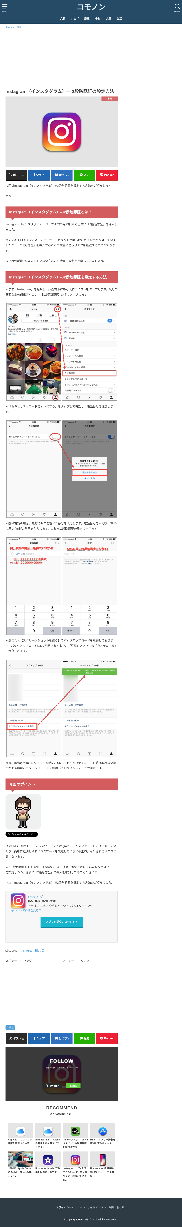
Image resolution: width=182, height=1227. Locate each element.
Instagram (34, 896)
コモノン (91, 7)
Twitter (54, 1085)
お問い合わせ (116, 1207)
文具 (62, 18)
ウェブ (75, 18)
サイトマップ (95, 1207)
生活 (119, 18)
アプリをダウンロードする (62, 921)
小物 (97, 18)
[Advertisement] (91, 58)
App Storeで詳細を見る (24, 910)
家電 (87, 18)
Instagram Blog (30, 950)
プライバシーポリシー (69, 1207)
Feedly (72, 1085)
